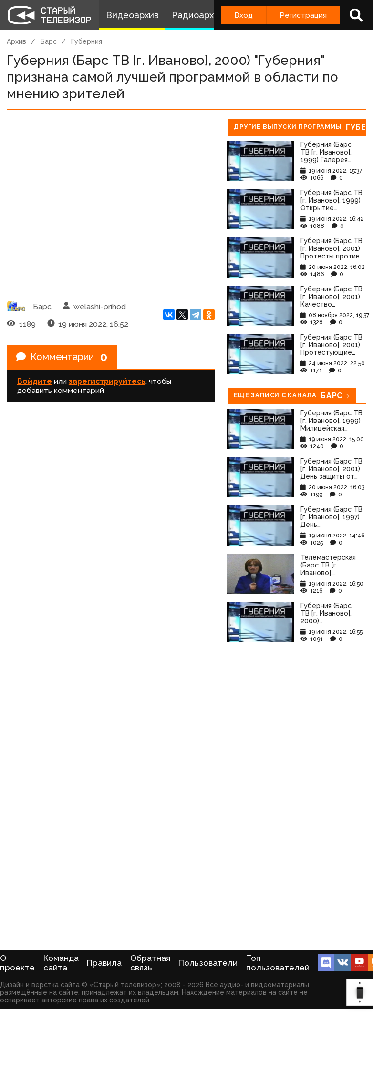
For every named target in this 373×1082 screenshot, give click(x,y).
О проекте (17, 962)
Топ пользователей (278, 962)
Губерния (86, 41)
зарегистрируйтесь (107, 381)
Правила (104, 963)
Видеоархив (132, 15)
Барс (49, 41)
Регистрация (303, 15)
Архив (16, 41)
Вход (243, 15)
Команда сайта (61, 962)
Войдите (34, 381)
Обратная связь (150, 962)
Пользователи (208, 963)
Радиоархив (198, 15)
